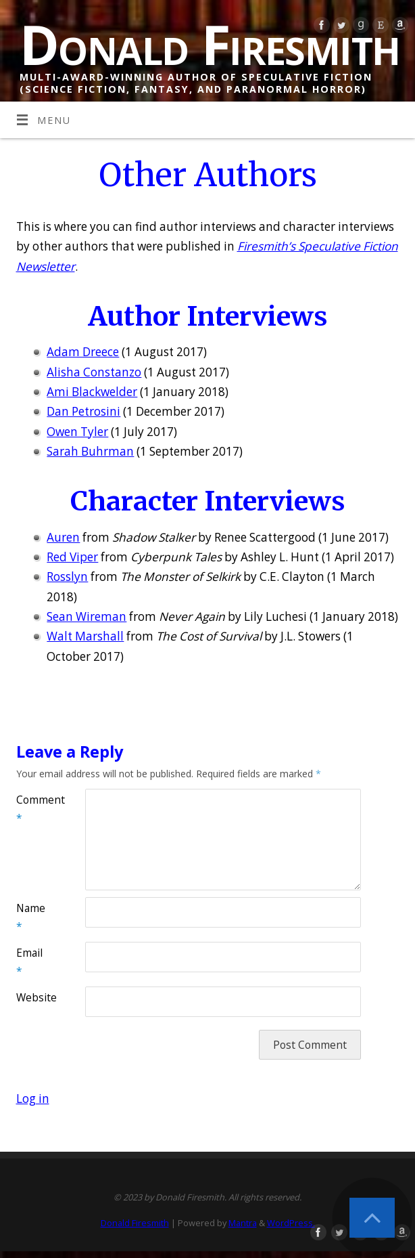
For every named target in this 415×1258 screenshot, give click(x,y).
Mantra (242, 1223)
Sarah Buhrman (90, 451)
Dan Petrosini (83, 411)
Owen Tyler (77, 431)
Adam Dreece (83, 352)
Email (29, 961)
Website (33, 997)
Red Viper (72, 557)
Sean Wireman (86, 616)
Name (30, 917)
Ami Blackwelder (92, 391)
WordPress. (291, 1223)
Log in (32, 1098)
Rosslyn (67, 576)
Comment (33, 808)
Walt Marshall (85, 636)
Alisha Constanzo (94, 372)
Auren (63, 537)
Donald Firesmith (209, 44)
